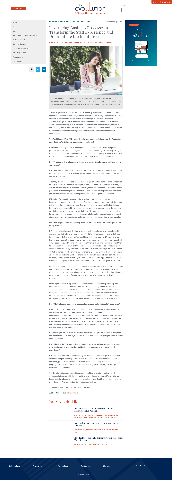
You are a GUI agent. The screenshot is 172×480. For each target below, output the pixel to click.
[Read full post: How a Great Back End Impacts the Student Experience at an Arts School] (60, 413)
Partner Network (19, 40)
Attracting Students (28, 53)
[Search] (141, 10)
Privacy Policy (39, 466)
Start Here (16, 31)
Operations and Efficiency (80, 22)
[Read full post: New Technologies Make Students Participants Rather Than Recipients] (60, 441)
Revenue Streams (28, 44)
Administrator (72, 393)
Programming (28, 57)
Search (123, 6)
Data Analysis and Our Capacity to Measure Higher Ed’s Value (97, 424)
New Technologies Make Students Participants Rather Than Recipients (98, 439)
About (15, 27)
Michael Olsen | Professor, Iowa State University (90, 444)
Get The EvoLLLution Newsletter (25, 35)
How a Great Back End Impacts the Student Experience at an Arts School (93, 409)
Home (15, 22)
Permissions (63, 466)
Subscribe (18, 8)
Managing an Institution (28, 49)
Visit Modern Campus (162, 2)
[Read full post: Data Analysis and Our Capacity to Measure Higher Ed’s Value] (60, 427)
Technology (28, 61)
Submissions (14, 466)
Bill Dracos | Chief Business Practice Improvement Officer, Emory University (80, 42)
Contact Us (85, 466)
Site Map (106, 466)
